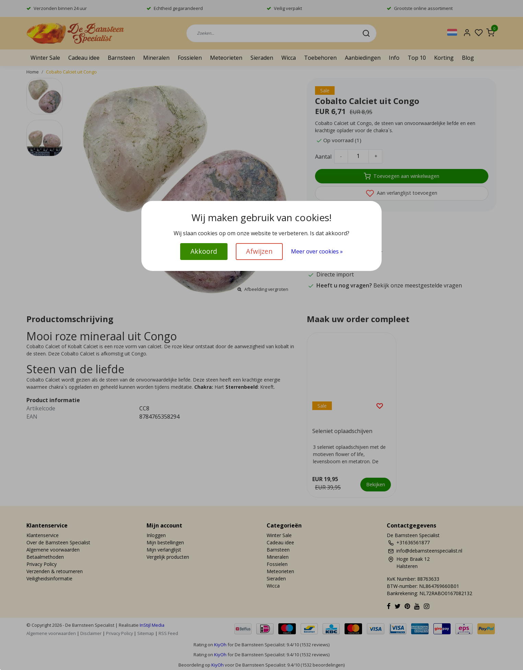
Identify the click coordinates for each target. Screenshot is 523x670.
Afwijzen (259, 251)
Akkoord (203, 251)
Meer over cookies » (317, 251)
